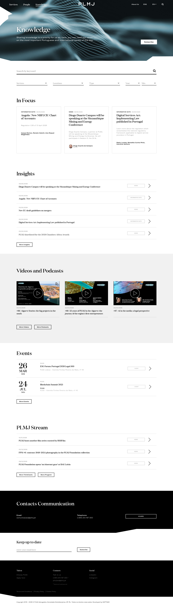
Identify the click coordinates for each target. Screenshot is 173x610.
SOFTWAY (106, 602)
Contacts (57, 570)
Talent (19, 570)
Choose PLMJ (22, 575)
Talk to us (57, 575)
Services (13, 4)
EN (154, 4)
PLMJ (86, 3)
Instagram (93, 578)
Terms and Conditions (24, 591)
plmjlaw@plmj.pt (59, 580)
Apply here (21, 578)
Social (91, 570)
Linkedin (92, 575)
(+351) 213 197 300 (60, 578)
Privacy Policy (39, 591)
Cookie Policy (51, 591)
